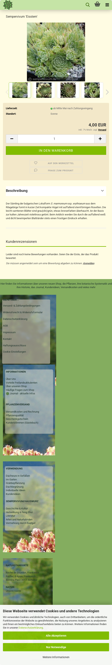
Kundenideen (13, 494)
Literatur (10, 515)
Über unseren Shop (16, 386)
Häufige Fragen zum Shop (20, 389)
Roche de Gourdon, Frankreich (22, 572)
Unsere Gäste (13, 590)
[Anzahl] (56, 138)
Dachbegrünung (14, 486)
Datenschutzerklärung (31, 627)
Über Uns (11, 378)
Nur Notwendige (56, 647)
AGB (5, 325)
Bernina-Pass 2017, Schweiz (21, 579)
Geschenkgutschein (17, 418)
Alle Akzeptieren (56, 635)
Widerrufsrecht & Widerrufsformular (23, 312)
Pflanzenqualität (15, 415)
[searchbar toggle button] (87, 5)
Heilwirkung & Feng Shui (19, 512)
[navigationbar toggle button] (107, 5)
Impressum (9, 332)
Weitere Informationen (56, 657)
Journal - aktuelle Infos (22, 393)
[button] (106, 92)
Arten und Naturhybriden (19, 519)
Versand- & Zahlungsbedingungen (21, 305)
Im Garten (11, 479)
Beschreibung (17, 191)
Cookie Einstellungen (14, 351)
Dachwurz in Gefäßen (18, 475)
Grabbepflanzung (15, 483)
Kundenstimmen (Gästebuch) (22, 422)
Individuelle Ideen (15, 490)
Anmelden (88, 263)
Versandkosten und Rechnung (22, 411)
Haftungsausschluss (14, 345)
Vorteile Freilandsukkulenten (21, 382)
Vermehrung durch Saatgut (20, 523)
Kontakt (7, 338)
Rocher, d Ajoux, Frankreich (21, 576)
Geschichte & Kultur (17, 508)
